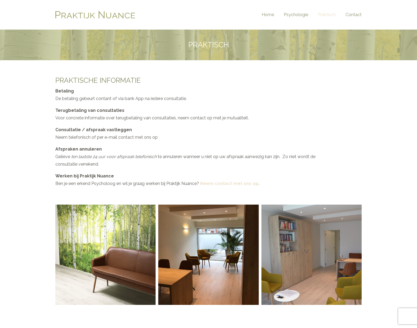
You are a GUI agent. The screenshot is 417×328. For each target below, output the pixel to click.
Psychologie (296, 14)
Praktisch (327, 14)
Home (268, 14)
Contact (354, 14)
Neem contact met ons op (229, 183)
